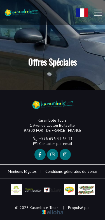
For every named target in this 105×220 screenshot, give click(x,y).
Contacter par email (52, 143)
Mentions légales (22, 171)
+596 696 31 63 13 (53, 138)
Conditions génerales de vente (71, 171)
